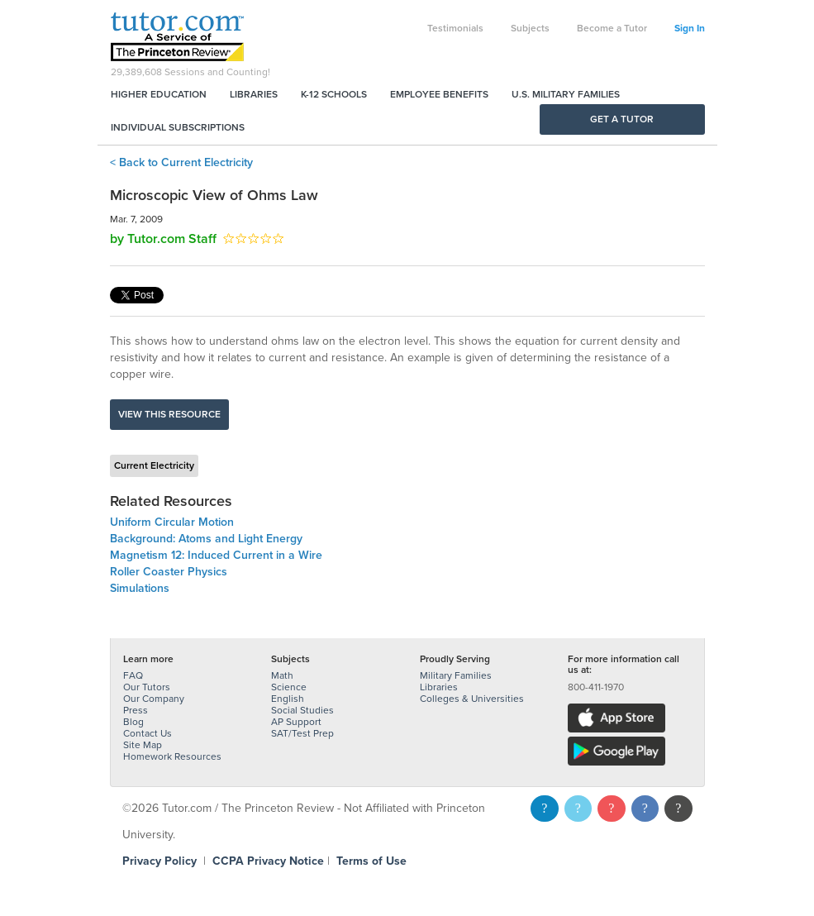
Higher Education (159, 94)
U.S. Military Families (566, 94)
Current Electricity (154, 465)
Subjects (530, 28)
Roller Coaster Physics (168, 572)
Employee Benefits (439, 94)
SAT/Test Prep (302, 733)
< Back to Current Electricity (181, 162)
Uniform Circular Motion (172, 522)
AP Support (296, 722)
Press (135, 710)
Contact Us (147, 733)
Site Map (142, 745)
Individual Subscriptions (178, 127)
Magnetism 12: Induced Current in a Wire (216, 555)
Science (289, 687)
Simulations (139, 588)
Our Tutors (146, 687)
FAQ (133, 675)
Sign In (689, 28)
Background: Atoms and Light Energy (206, 539)
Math (282, 675)
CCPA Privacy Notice (268, 861)
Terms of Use (371, 861)
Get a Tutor (622, 119)
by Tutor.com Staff (163, 239)
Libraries (254, 94)
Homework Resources (172, 756)
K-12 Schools (334, 94)
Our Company (153, 698)
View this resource (169, 414)
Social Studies (302, 710)
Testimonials (455, 28)
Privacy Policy (159, 861)
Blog (133, 722)
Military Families (456, 675)
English (287, 698)
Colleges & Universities (472, 698)
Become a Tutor (612, 28)
